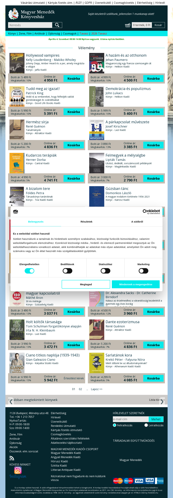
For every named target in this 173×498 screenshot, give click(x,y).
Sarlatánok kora (119, 355)
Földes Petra (35, 193)
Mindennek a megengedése (135, 284)
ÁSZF (79, 3)
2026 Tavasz (99, 33)
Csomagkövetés (124, 3)
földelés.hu (153, 492)
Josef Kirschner (116, 126)
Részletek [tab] (86, 221)
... (87, 389)
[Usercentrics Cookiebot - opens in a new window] (145, 211)
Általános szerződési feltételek (70, 438)
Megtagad (86, 284)
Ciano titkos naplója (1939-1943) (53, 355)
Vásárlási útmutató (33, 3)
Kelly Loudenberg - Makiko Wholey (51, 60)
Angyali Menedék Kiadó (65, 457)
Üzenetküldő (103, 3)
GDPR (88, 3)
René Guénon (35, 126)
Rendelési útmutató (63, 426)
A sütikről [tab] (137, 221)
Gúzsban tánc (117, 188)
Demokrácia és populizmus (128, 88)
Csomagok (70, 33)
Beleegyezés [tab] (35, 221)
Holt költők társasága (44, 321)
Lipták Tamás (116, 160)
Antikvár (39, 33)
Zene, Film (25, 33)
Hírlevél (160, 3)
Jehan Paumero (117, 60)
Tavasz (83, 33)
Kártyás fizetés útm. (60, 3)
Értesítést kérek (74, 378)
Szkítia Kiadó (59, 465)
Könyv (12, 33)
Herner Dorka (36, 160)
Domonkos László (118, 193)
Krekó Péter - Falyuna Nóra (125, 359)
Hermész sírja (37, 122)
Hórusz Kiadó (59, 461)
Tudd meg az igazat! (43, 88)
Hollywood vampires (42, 55)
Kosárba (73, 78)
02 (80, 389)
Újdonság (54, 33)
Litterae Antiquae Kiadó (66, 470)
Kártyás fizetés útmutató (66, 430)
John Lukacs (114, 93)
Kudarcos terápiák (41, 155)
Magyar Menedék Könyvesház (48, 13)
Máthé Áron (34, 298)
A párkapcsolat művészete (127, 122)
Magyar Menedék (131, 460)
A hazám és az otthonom (126, 55)
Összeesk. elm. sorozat (23, 451)
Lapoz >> (96, 389)
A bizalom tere (38, 188)
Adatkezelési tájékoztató (66, 443)
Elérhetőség (144, 3)
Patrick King (34, 93)
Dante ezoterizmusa (123, 321)
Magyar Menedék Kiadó (66, 453)
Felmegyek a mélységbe (125, 155)
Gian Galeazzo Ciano (40, 359)
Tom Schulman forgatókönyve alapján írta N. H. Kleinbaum (53, 328)
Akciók (13, 447)
